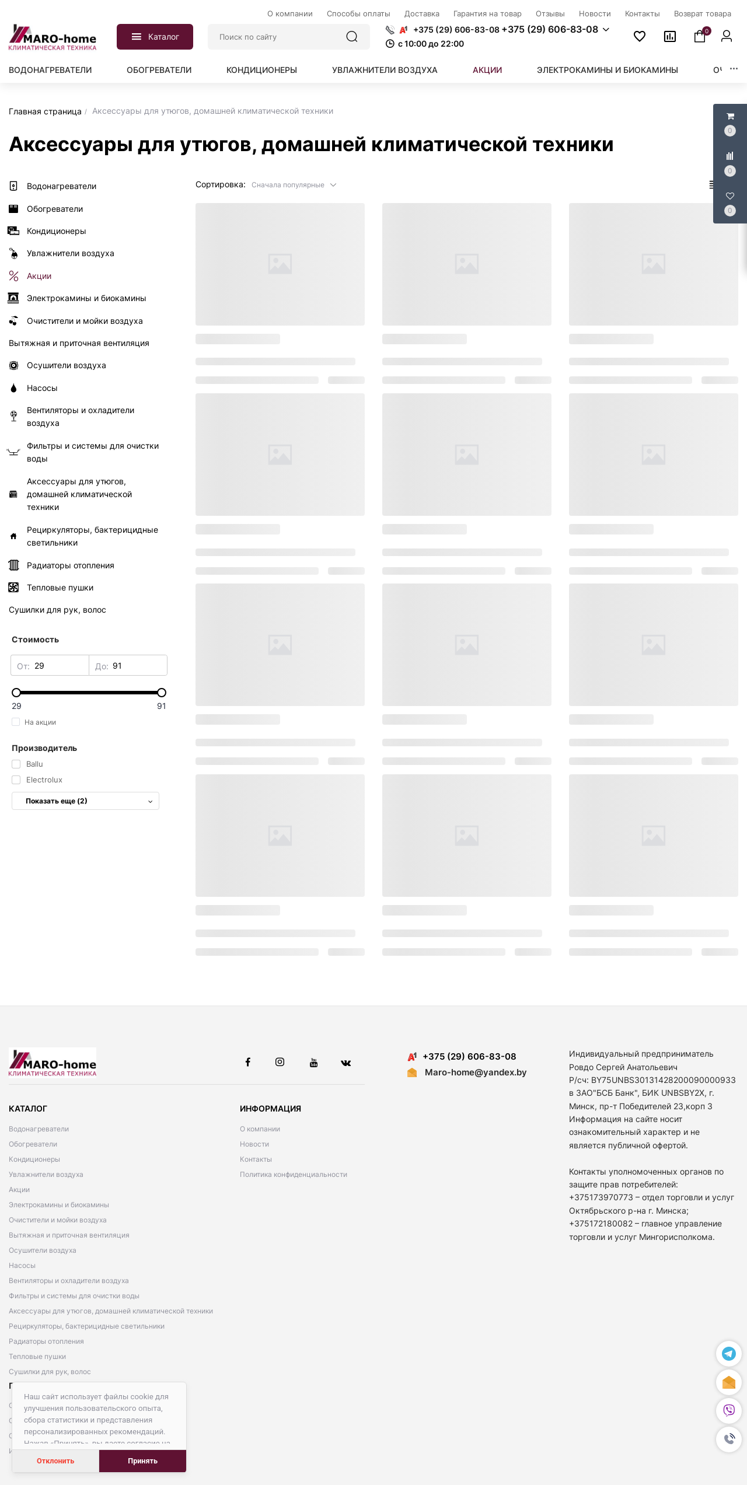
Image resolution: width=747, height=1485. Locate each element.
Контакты (256, 1159)
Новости (254, 1144)
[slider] (89, 693)
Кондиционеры (261, 70)
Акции (487, 70)
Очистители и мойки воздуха (58, 1219)
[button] (729, 1439)
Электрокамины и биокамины (607, 70)
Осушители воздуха (42, 1250)
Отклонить (55, 1460)
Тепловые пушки (37, 1356)
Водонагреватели (50, 70)
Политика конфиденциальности (293, 1174)
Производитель (44, 748)
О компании (260, 1128)
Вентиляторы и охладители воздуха (69, 1280)
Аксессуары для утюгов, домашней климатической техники (111, 1310)
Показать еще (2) (89, 800)
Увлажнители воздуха (385, 70)
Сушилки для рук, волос (50, 1371)
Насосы (22, 1265)
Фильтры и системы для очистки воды (74, 1295)
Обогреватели (159, 70)
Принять (143, 1460)
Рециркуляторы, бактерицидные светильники (87, 1326)
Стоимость (35, 639)
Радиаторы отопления (46, 1341)
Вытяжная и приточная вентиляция (69, 1235)
